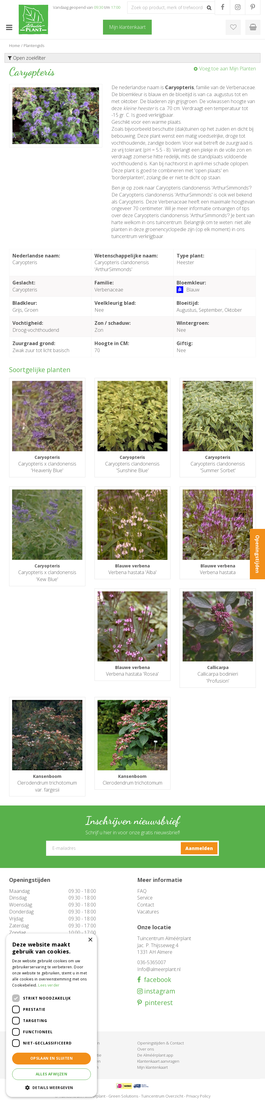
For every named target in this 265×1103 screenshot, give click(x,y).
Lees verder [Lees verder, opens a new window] (48, 985)
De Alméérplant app (155, 1055)
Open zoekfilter (27, 58)
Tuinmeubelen (86, 1043)
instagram (159, 991)
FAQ (142, 891)
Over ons (145, 1049)
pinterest (157, 1003)
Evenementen (85, 1067)
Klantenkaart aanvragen (158, 1061)
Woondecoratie (87, 1055)
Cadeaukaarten (87, 1061)
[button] (51, 1087)
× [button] (90, 940)
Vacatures (148, 911)
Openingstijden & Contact (160, 1043)
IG (237, 7)
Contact (145, 904)
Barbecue (82, 1049)
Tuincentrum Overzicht (162, 1096)
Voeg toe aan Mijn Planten (227, 68)
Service (145, 897)
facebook (156, 980)
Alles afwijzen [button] (52, 1074)
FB (222, 7)
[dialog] (51, 1015)
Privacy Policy (198, 1096)
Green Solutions (123, 1096)
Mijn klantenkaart (152, 1067)
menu (9, 27)
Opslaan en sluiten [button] (51, 1058)
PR (252, 7)
